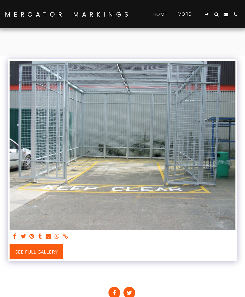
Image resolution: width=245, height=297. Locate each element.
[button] (206, 14)
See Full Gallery (36, 251)
